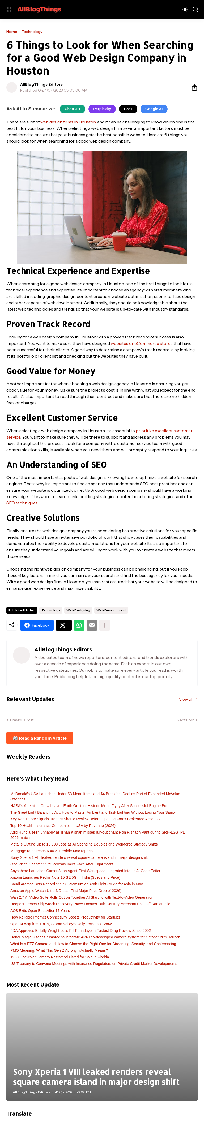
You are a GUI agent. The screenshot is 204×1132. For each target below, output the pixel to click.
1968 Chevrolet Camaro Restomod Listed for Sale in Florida (59, 957)
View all (185, 699)
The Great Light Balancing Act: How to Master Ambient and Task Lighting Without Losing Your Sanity (93, 812)
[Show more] (104, 625)
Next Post (185, 720)
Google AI (154, 109)
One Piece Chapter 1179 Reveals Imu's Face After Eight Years (61, 864)
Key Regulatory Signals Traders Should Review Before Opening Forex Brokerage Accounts (85, 819)
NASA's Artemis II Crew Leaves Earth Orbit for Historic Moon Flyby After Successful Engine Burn (89, 806)
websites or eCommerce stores (142, 343)
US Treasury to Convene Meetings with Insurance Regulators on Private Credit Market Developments (93, 964)
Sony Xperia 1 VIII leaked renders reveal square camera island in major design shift (79, 857)
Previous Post (21, 720)
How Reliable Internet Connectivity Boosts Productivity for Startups (65, 917)
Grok (128, 109)
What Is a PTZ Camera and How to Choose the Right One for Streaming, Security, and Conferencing (93, 944)
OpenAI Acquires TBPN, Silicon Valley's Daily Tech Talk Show (61, 924)
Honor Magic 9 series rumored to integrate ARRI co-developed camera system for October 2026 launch (95, 937)
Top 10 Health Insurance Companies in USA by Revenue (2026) (63, 826)
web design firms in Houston (68, 122)
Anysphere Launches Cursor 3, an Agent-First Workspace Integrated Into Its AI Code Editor (85, 871)
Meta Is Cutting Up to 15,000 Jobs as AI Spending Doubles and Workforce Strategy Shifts (84, 844)
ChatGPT (72, 109)
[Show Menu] (8, 9)
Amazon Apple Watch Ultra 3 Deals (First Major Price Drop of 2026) (65, 891)
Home (11, 31)
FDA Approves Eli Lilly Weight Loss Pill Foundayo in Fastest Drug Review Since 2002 (80, 930)
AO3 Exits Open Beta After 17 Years (40, 910)
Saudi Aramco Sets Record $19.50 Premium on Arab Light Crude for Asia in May (76, 884)
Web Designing (78, 610)
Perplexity (102, 109)
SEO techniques (22, 502)
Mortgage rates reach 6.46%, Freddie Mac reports (51, 851)
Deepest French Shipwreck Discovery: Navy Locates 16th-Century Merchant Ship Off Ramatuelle (90, 904)
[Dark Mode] (185, 9)
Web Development (111, 610)
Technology (32, 31)
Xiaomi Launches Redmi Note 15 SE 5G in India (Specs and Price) (65, 877)
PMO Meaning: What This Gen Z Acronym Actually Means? (59, 950)
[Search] (196, 9)
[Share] (192, 87)
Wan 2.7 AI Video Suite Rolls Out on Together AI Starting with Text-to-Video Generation (82, 897)
